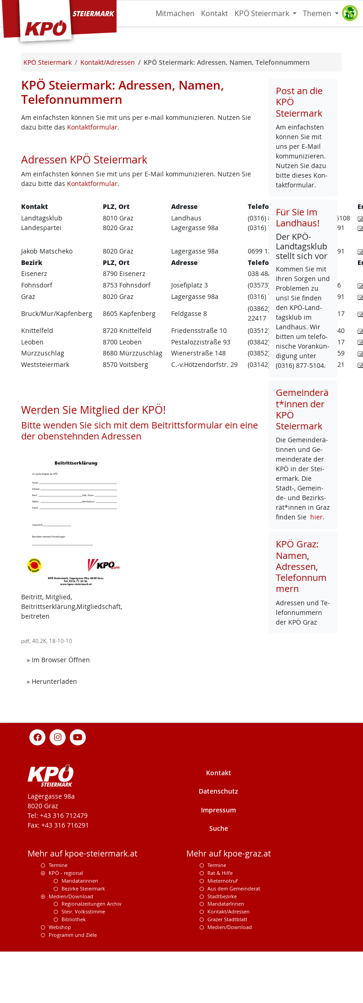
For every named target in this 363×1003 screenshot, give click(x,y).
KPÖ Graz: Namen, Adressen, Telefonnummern (301, 566)
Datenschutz (218, 791)
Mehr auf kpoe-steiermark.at (82, 853)
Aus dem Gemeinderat (233, 888)
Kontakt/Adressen (228, 911)
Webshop (60, 927)
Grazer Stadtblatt (227, 919)
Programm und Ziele (73, 934)
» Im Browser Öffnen (61, 659)
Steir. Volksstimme (83, 911)
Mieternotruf (222, 880)
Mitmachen (175, 13)
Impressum (218, 810)
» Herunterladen (55, 681)
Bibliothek (73, 919)
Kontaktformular (92, 127)
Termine (58, 865)
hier (316, 517)
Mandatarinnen (79, 880)
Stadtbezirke (222, 896)
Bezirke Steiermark (83, 888)
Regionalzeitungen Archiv (91, 903)
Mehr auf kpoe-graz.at (228, 853)
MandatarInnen (225, 903)
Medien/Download (71, 896)
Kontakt (214, 13)
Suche (218, 828)
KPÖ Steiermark (263, 13)
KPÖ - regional (66, 872)
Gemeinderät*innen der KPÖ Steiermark (302, 409)
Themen (318, 13)
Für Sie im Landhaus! (297, 217)
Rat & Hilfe (220, 872)
